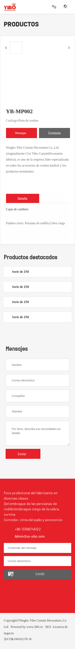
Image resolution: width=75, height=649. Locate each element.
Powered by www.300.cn (27, 627)
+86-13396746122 (28, 529)
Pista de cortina (28, 120)
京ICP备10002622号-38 (17, 639)
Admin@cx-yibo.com (30, 536)
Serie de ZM (20, 271)
